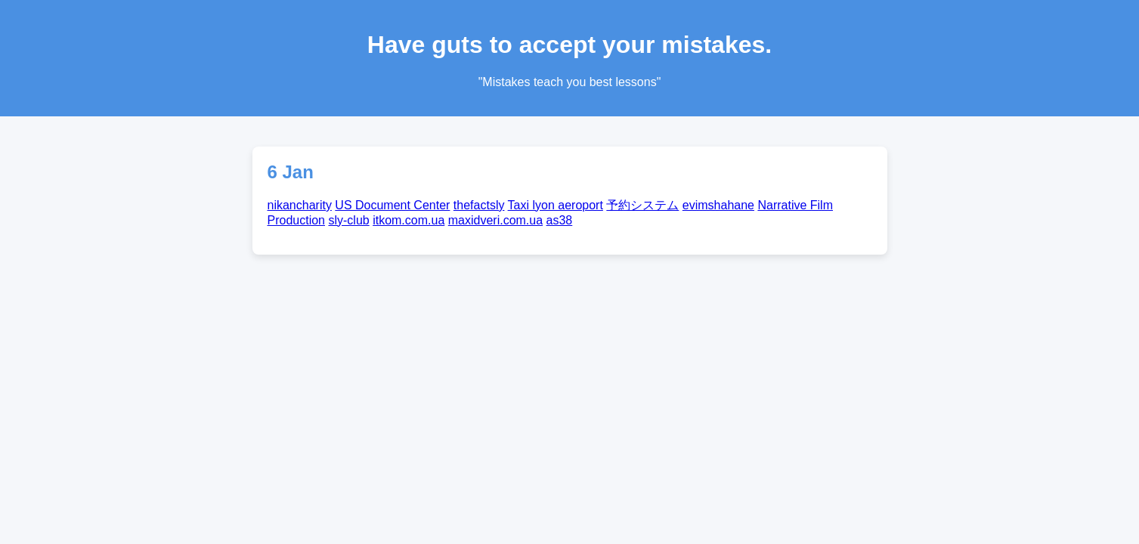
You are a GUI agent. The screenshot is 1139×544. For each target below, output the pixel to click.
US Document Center (392, 205)
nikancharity (300, 205)
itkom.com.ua (408, 220)
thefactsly (479, 205)
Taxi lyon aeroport (555, 205)
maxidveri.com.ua (495, 220)
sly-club (348, 220)
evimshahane (718, 205)
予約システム (642, 205)
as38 (559, 220)
